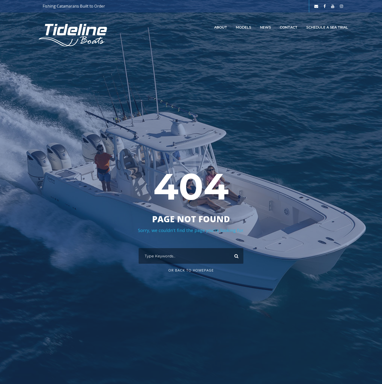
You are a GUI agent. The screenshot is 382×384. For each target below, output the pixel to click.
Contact (288, 27)
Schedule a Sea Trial (327, 27)
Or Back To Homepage (191, 270)
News (265, 27)
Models (243, 27)
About (220, 27)
